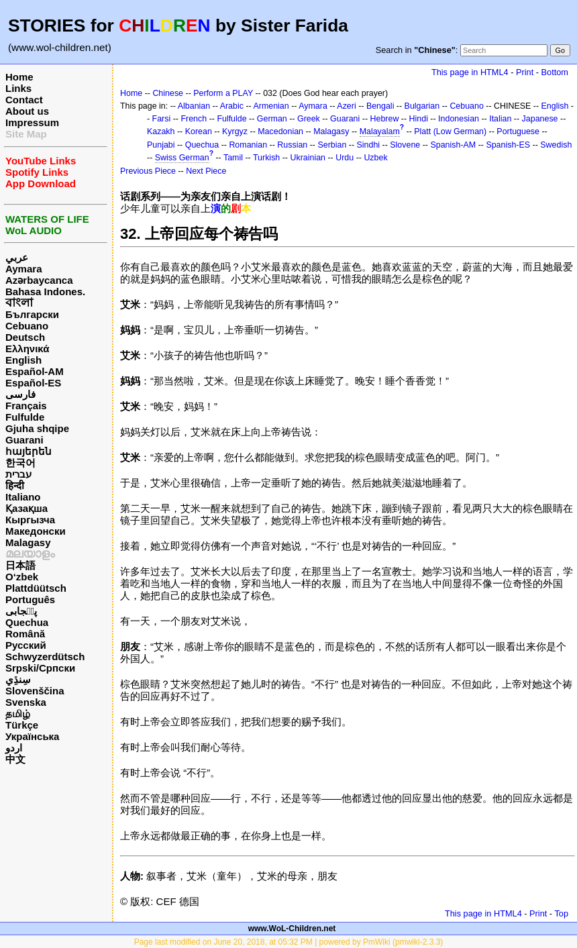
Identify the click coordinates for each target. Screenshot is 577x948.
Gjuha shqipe (37, 428)
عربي (16, 257)
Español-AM (34, 371)
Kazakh (161, 131)
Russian (292, 145)
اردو (13, 747)
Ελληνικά (27, 348)
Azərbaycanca (39, 280)
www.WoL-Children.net (292, 928)
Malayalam (380, 131)
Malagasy (28, 542)
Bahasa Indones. (45, 291)
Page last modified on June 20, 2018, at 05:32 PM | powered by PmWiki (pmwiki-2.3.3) (288, 942)
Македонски (35, 531)
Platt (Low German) (450, 131)
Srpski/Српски (40, 668)
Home (19, 77)
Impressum (32, 122)
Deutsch (25, 337)
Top (561, 913)
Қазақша (26, 508)
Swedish (556, 145)
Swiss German (182, 157)
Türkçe (21, 725)
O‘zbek (21, 576)
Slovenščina (34, 690)
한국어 (20, 462)
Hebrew (384, 118)
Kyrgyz (235, 131)
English (23, 360)
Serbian (331, 145)
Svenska (25, 702)
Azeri (346, 106)
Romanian (248, 145)
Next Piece (206, 171)
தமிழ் (17, 713)
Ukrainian (307, 157)
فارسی (20, 394)
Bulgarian (422, 106)
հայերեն (28, 451)
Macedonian (280, 131)
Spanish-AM (453, 145)
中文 (15, 759)
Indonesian (458, 118)
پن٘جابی (21, 611)
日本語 (20, 565)
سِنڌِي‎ (18, 679)
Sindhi (368, 145)
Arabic (232, 106)
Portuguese (517, 131)
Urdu (344, 157)
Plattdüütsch (35, 588)
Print (524, 72)
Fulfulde (24, 417)
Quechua (26, 622)
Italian (500, 118)
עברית (18, 474)
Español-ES (33, 382)
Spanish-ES (508, 145)
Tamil (233, 157)
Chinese (167, 93)
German (272, 118)
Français (26, 405)
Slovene (405, 145)
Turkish (266, 157)
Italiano (23, 497)
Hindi (418, 118)
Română (25, 633)
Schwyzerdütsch (45, 656)
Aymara (23, 268)
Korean (198, 131)
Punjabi (161, 145)
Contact (24, 99)
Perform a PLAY (223, 93)
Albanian (194, 106)
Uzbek (375, 157)
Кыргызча (30, 519)
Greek (308, 118)
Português (30, 599)
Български (32, 314)
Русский (25, 645)
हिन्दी (14, 485)
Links (18, 88)
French (193, 118)
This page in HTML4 (470, 72)
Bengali (380, 106)
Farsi (161, 118)
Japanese (540, 118)
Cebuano (26, 325)
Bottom (554, 72)
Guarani (24, 439)
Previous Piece (148, 171)
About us (27, 111)
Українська (32, 736)
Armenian (270, 106)
